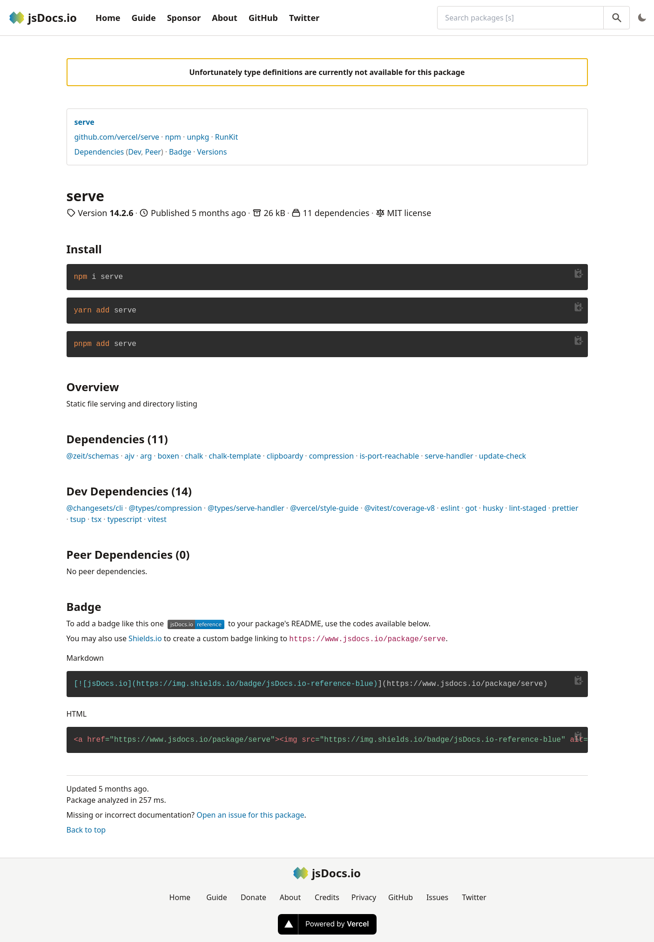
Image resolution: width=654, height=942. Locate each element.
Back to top (86, 830)
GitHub (263, 17)
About (224, 17)
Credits (327, 897)
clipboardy (285, 456)
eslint (450, 508)
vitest (157, 519)
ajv (129, 456)
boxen (168, 456)
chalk (194, 456)
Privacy (363, 897)
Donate (253, 897)
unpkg (198, 137)
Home (107, 17)
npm (173, 137)
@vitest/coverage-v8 (399, 508)
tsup (78, 519)
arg (146, 456)
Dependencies (99, 152)
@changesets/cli (95, 508)
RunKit (226, 137)
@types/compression (165, 508)
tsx (96, 519)
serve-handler (449, 456)
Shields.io (145, 638)
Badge (180, 152)
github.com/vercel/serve (117, 137)
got (471, 508)
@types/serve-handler (246, 508)
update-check (502, 456)
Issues (437, 897)
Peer (153, 152)
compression (331, 456)
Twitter (304, 17)
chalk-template (235, 456)
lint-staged (527, 508)
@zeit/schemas (93, 456)
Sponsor (184, 17)
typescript (124, 519)
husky (493, 508)
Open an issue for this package (250, 815)
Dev (134, 152)
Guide (143, 17)
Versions (212, 152)
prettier (565, 508)
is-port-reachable (389, 456)
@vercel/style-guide (324, 508)
